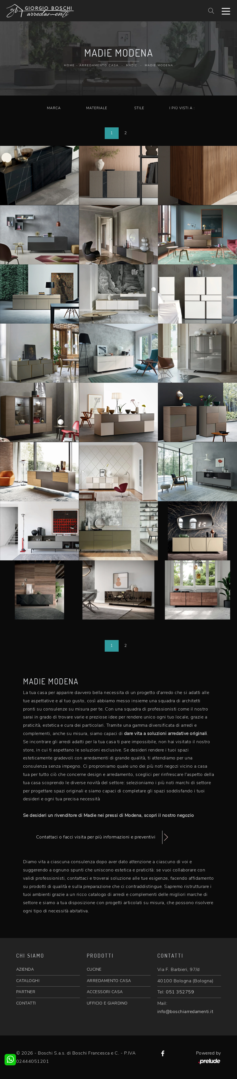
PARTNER (26, 992)
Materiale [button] (96, 108)
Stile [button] (139, 108)
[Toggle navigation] (226, 11)
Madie (131, 65)
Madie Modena (159, 65)
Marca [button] (54, 108)
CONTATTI (26, 1003)
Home (69, 65)
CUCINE (94, 969)
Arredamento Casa (99, 65)
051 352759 (180, 992)
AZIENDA (25, 969)
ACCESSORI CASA (105, 992)
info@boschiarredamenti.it (185, 1011)
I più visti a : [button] (182, 108)
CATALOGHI (28, 980)
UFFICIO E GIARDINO (107, 1003)
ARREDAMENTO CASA (109, 980)
